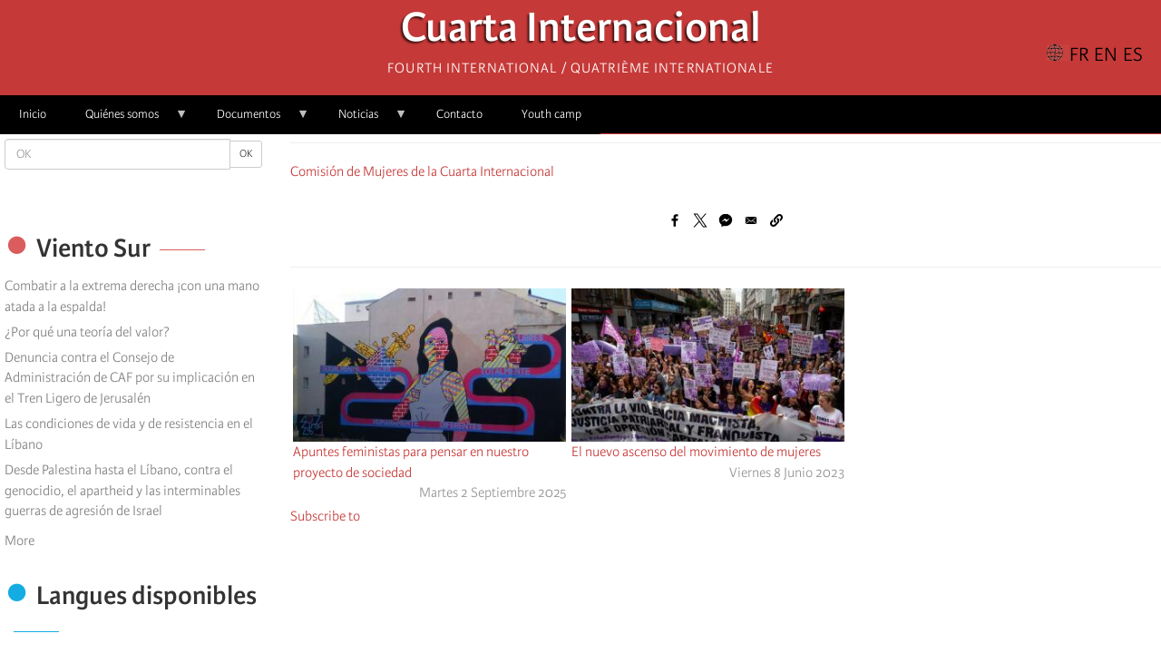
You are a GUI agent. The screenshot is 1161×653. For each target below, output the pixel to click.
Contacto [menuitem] (459, 114)
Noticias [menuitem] (363, 120)
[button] (776, 220)
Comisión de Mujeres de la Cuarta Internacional (422, 171)
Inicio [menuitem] (32, 114)
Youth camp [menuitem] (551, 114)
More (19, 540)
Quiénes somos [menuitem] (127, 120)
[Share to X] (700, 220)
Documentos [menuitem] (253, 120)
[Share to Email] (751, 220)
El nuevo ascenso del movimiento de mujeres (696, 451)
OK (245, 154)
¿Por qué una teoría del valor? (87, 332)
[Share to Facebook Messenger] (726, 220)
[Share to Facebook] (675, 220)
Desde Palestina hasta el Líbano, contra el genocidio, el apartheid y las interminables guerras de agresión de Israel (122, 491)
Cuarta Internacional (581, 32)
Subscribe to (325, 516)
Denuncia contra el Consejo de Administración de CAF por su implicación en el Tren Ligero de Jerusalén (130, 378)
